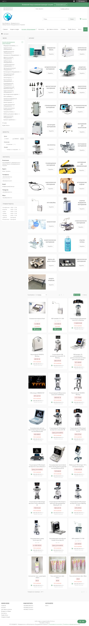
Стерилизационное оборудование (9, 65)
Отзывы (63, 29)
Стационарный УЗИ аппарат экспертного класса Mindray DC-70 (78, 429)
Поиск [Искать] (72, 19)
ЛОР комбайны (51, 202)
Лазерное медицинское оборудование (82, 202)
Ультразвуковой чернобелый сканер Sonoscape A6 (57, 539)
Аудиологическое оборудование (8, 116)
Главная (5, 29)
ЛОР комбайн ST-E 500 (78, 538)
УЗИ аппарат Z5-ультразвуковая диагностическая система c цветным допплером (78, 357)
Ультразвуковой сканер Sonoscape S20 (37, 539)
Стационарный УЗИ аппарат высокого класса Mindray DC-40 (37, 503)
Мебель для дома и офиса (11, 114)
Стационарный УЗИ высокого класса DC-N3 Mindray (57, 393)
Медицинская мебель (10, 45)
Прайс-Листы (72, 29)
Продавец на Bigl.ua (44, 622)
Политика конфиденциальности (71, 624)
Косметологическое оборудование (9, 108)
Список (85, 295)
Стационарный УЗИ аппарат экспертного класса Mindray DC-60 (78, 503)
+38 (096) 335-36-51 (28, 607)
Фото (79, 29)
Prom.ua (52, 621)
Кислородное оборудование (11, 72)
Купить (38, 329)
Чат (81, 621)
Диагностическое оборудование (8, 57)
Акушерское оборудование (11, 55)
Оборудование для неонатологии (82, 125)
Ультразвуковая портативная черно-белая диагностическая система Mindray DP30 (57, 466)
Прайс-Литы (4, 615)
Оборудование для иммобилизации (82, 164)
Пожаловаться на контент (55, 624)
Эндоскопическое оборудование (9, 91)
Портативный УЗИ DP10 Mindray (37, 355)
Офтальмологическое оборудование (10, 68)
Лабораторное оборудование (8, 61)
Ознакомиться (61, 5)
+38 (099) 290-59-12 (28, 605)
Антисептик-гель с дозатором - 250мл (37, 576)
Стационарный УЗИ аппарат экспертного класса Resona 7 (37, 465)
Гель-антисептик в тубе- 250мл (57, 576)
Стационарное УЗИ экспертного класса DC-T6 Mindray (57, 356)
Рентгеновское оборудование (8, 80)
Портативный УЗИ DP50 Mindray (78, 393)
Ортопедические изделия (11, 94)
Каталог (3, 607)
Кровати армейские (9, 119)
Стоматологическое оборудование (9, 105)
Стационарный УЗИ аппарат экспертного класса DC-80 (58, 428)
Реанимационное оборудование (8, 84)
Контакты (41, 29)
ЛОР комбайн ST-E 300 (57, 318)
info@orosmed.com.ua (8, 186)
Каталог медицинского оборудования (8, 42)
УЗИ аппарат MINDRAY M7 (37, 393)
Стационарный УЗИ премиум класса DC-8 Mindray (78, 319)
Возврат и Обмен (6, 611)
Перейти (51, 54)
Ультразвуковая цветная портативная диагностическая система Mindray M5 (37, 429)
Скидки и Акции (5, 617)
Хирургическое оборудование (8, 48)
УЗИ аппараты (51, 145)
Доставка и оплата (52, 29)
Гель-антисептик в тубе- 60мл (78, 576)
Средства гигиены (9, 112)
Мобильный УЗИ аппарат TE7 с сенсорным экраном (78, 465)
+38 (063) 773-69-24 (28, 609)
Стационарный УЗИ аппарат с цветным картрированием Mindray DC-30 (57, 503)
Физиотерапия (51, 222)
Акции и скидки (14, 29)
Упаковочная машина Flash (37, 318)
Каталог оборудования (28, 29)
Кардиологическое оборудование (9, 52)
